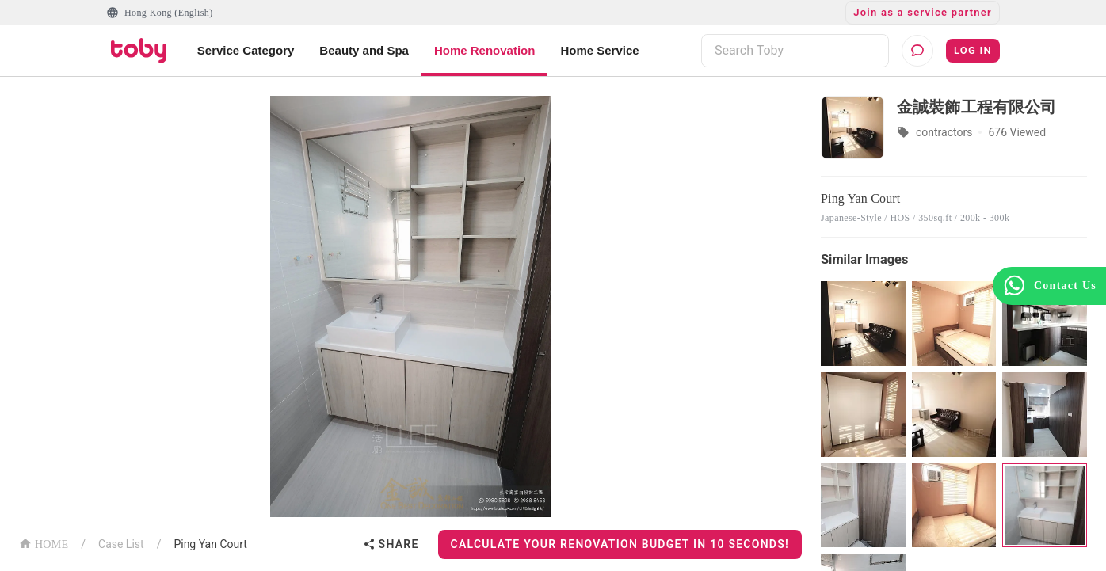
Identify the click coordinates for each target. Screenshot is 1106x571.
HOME (43, 542)
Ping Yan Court (210, 544)
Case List (121, 544)
